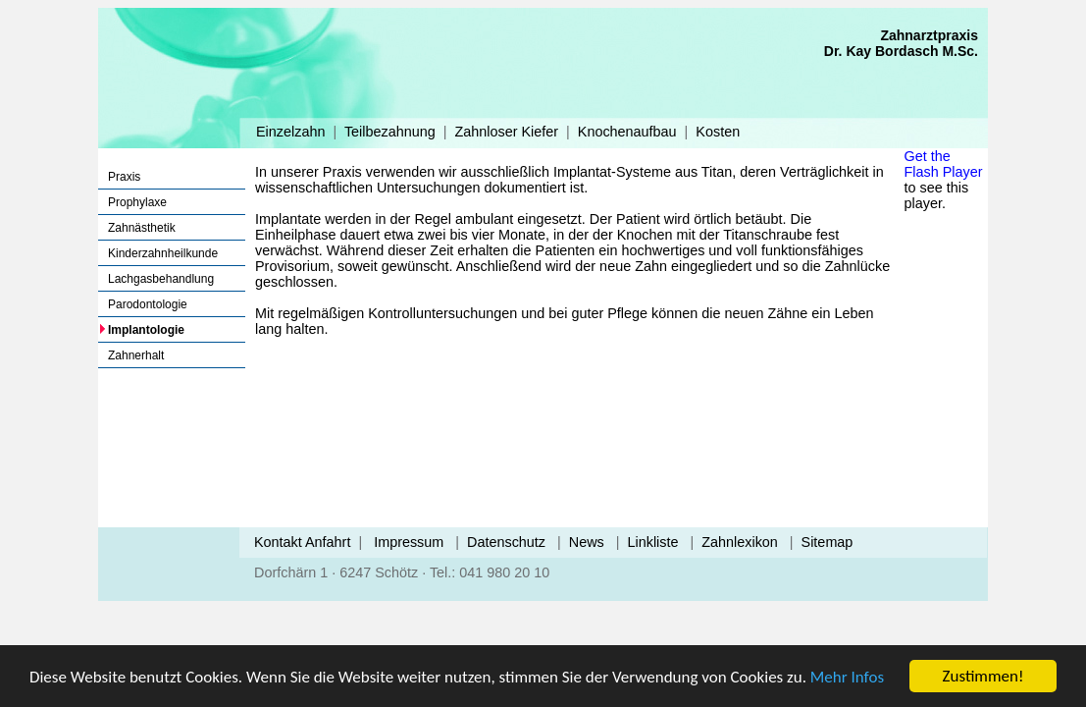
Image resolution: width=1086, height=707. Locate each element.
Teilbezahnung (390, 131)
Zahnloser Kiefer (506, 131)
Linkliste (653, 542)
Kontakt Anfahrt (302, 542)
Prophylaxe (137, 202)
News (586, 542)
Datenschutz (506, 542)
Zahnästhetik (142, 228)
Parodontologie (147, 304)
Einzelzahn (290, 131)
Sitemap (827, 542)
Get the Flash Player (944, 164)
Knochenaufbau (627, 131)
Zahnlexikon (739, 542)
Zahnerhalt (136, 355)
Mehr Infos (847, 677)
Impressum (408, 542)
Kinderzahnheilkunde (163, 253)
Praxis (124, 177)
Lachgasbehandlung (161, 279)
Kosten (718, 131)
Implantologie (146, 330)
